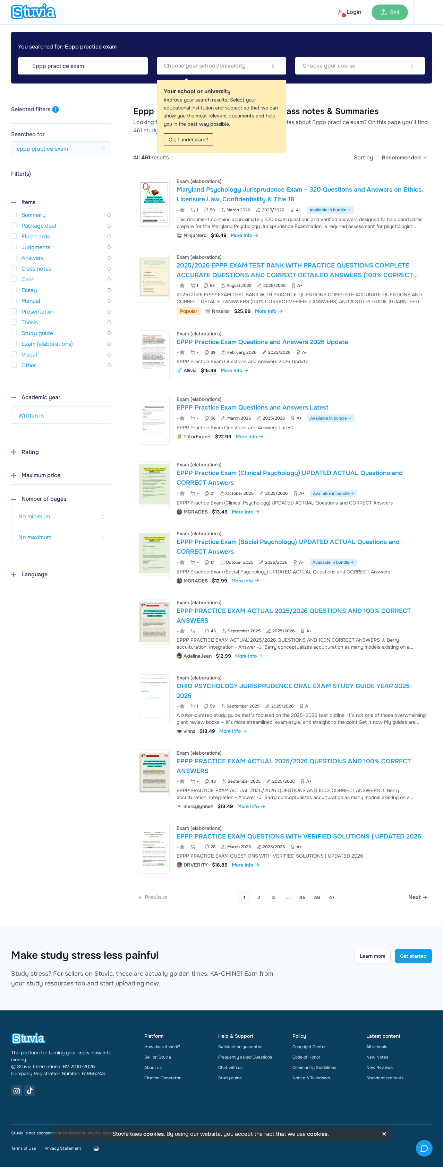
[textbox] (221, 66)
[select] (404, 157)
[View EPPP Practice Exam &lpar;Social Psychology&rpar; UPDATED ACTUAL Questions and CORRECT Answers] (282, 556)
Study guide (230, 1078)
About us (153, 1067)
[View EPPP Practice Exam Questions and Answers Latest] (282, 420)
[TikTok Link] (29, 1090)
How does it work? (162, 1047)
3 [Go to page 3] (273, 897)
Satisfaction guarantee (240, 1047)
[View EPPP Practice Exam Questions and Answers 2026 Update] (282, 355)
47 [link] (331, 897)
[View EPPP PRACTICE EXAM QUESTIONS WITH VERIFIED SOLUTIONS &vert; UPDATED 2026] (282, 849)
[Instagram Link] (16, 1090)
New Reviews (379, 1067)
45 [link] (302, 897)
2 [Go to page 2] (258, 897)
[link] (152, 897)
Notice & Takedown (311, 1078)
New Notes (377, 1057)
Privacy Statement (62, 1148)
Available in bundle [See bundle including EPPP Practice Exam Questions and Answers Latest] (331, 418)
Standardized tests (384, 1078)
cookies (153, 1134)
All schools (376, 1047)
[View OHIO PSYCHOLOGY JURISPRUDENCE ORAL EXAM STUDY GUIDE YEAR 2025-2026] (282, 703)
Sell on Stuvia (157, 1057)
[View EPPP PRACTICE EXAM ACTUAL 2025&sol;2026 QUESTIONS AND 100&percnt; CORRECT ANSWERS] (282, 628)
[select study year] (61, 415)
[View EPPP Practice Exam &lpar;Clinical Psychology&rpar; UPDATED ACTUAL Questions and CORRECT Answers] (282, 487)
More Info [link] (245, 235)
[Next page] (418, 897)
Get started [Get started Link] (413, 956)
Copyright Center (309, 1047)
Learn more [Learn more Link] (372, 956)
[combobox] (222, 65)
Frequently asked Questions (245, 1057)
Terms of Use (23, 1148)
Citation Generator (162, 1078)
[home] (33, 12)
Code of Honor (306, 1057)
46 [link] (317, 897)
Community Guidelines (314, 1067)
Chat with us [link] (230, 1067)
